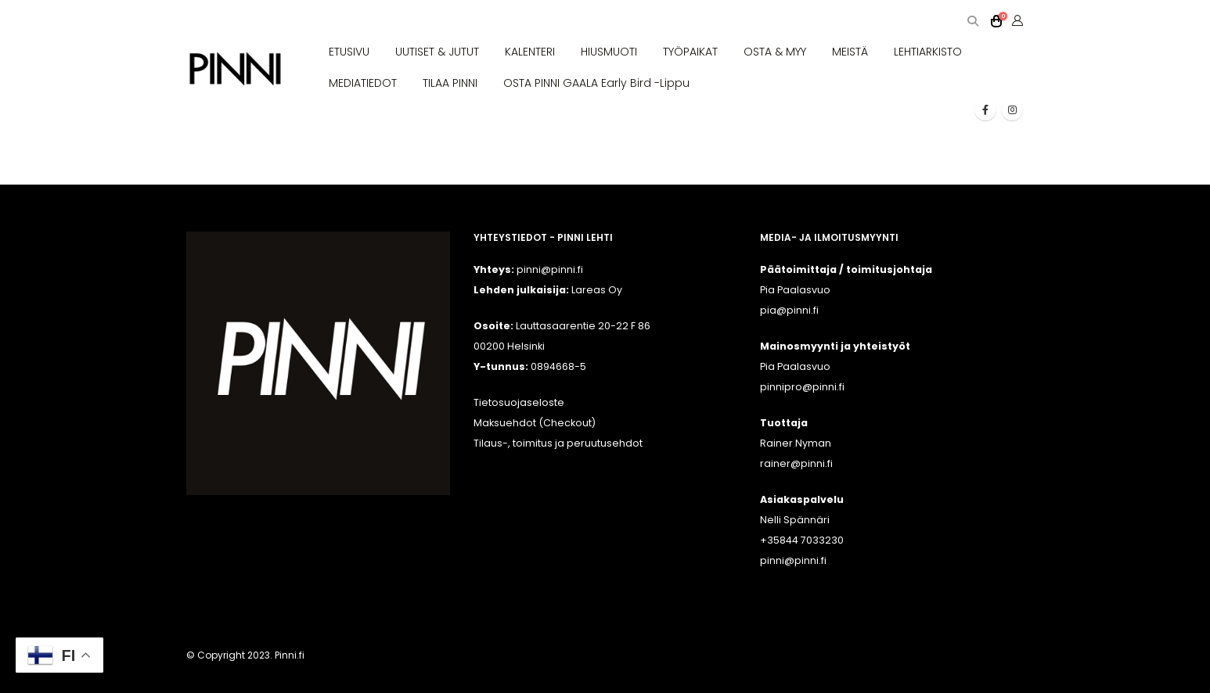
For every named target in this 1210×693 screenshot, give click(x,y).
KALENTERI (530, 51)
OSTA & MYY (775, 51)
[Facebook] (985, 109)
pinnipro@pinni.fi (802, 386)
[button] (972, 21)
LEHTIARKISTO (928, 51)
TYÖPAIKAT (690, 51)
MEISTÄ (850, 51)
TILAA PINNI (450, 83)
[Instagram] (1012, 109)
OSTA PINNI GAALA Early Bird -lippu (596, 83)
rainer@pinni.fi (796, 463)
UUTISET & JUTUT (437, 51)
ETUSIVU (349, 51)
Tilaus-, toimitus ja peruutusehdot (558, 443)
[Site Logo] (235, 69)
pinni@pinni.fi (793, 560)
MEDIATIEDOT (363, 83)
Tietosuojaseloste (519, 402)
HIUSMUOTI (609, 51)
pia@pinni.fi (789, 310)
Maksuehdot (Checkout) (535, 422)
